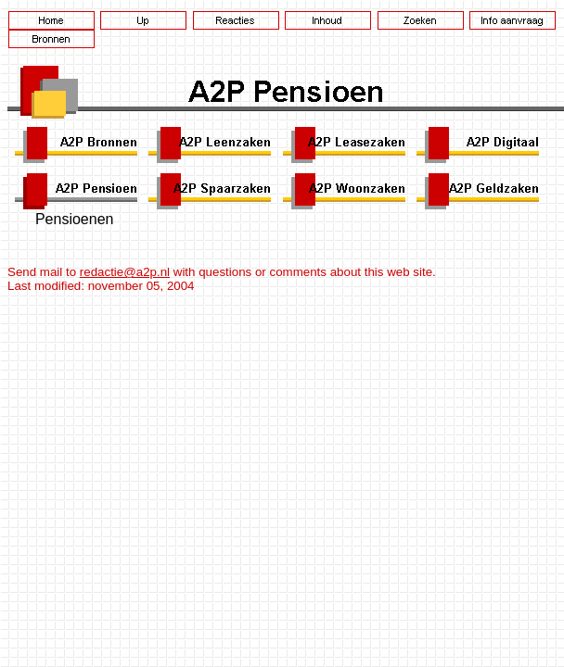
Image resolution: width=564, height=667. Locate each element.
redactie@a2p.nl (125, 272)
